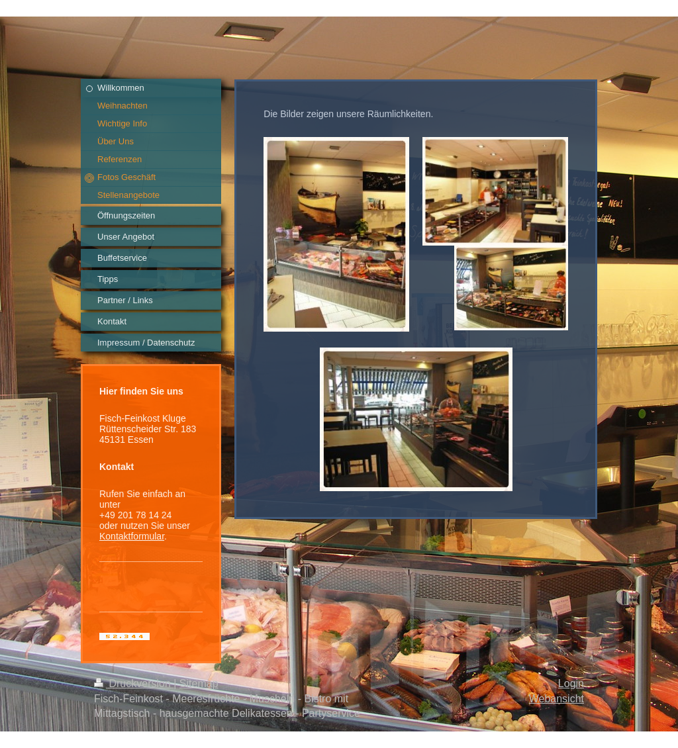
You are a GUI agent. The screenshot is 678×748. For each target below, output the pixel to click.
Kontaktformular (131, 536)
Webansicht (556, 698)
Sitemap (198, 683)
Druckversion (133, 683)
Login (571, 683)
